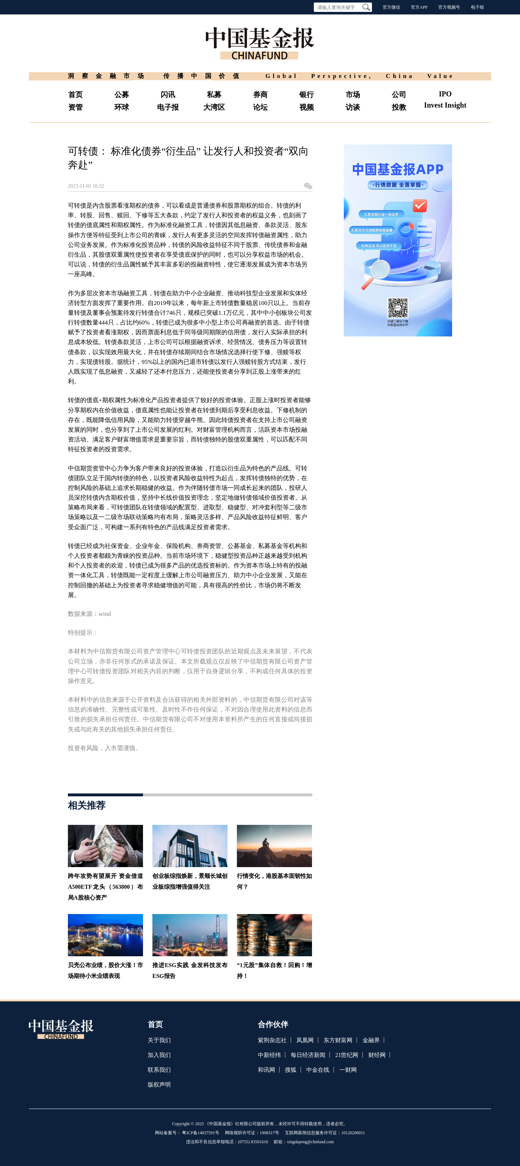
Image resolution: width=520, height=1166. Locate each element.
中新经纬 (269, 1055)
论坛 (260, 107)
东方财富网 (338, 1040)
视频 (306, 107)
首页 (75, 95)
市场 (353, 95)
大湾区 (214, 107)
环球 (121, 107)
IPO (445, 94)
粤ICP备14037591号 (200, 1132)
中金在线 (317, 1070)
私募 (214, 95)
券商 (260, 95)
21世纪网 (346, 1055)
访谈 (353, 107)
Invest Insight (445, 105)
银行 (306, 95)
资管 (75, 107)
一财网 (348, 1070)
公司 (399, 95)
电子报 (477, 7)
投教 (399, 107)
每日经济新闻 (308, 1055)
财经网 (377, 1055)
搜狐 (290, 1070)
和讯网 (266, 1070)
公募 (121, 95)
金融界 (371, 1040)
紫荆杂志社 (272, 1040)
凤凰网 (305, 1040)
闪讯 (168, 95)
